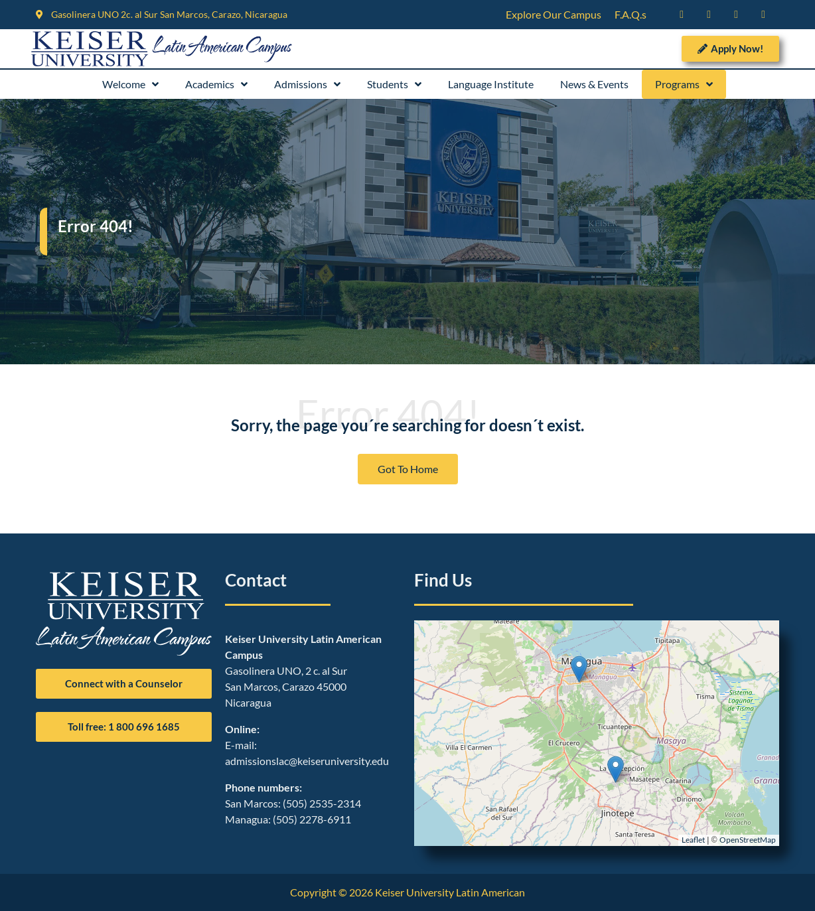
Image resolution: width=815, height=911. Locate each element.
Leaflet (693, 840)
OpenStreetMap (747, 840)
